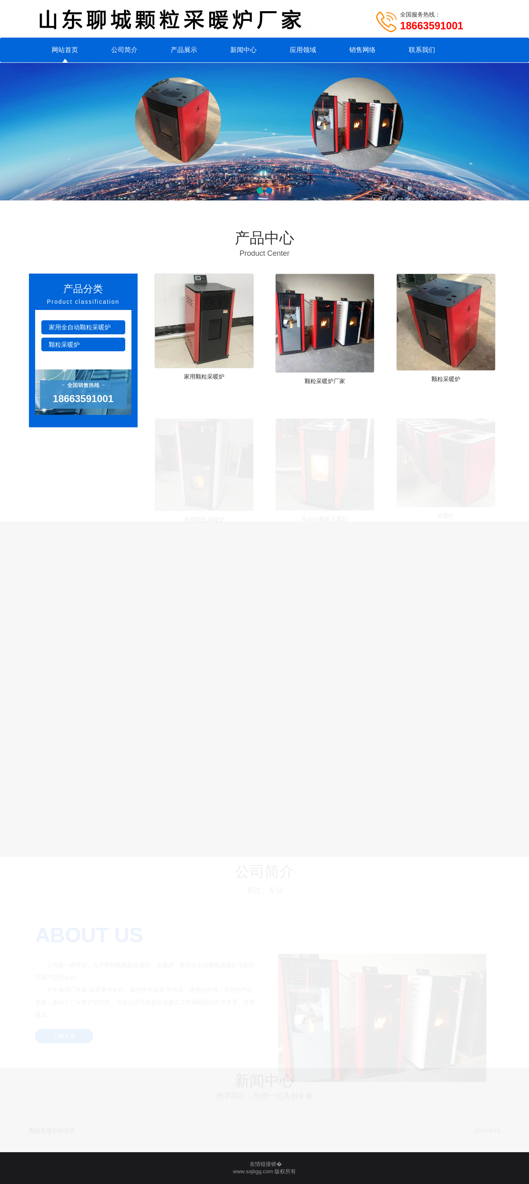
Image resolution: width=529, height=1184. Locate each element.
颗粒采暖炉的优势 (52, 1130)
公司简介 (124, 49)
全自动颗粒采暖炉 (325, 518)
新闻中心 (243, 49)
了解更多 (64, 1036)
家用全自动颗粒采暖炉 (80, 327)
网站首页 (65, 49)
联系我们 (422, 49)
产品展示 (184, 49)
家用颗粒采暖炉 (204, 376)
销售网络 (362, 49)
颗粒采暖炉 (64, 344)
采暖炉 (446, 515)
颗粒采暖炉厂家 (325, 381)
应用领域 (303, 49)
